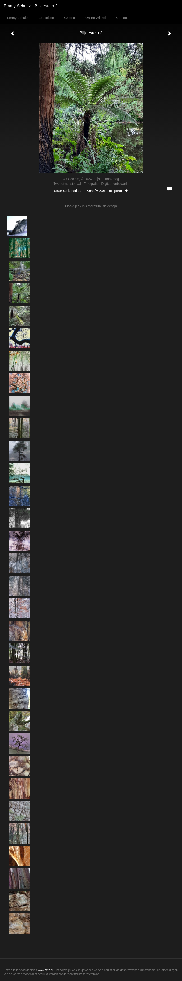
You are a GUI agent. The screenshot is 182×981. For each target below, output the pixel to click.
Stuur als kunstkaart (91, 191)
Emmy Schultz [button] (19, 18)
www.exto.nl (45, 970)
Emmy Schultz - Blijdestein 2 (31, 6)
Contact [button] (123, 18)
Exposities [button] (48, 18)
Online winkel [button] (97, 18)
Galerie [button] (71, 18)
